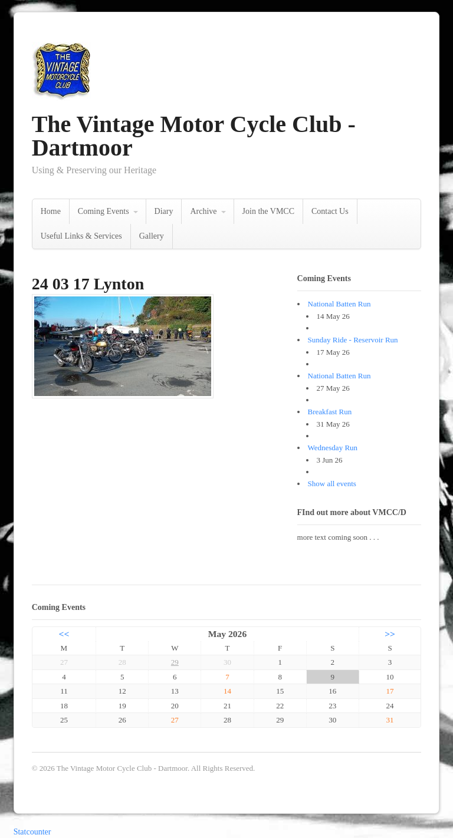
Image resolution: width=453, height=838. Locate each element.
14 (227, 691)
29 (175, 662)
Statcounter (32, 831)
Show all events (332, 483)
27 (175, 719)
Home (51, 211)
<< (64, 634)
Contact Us (330, 211)
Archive (203, 211)
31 (390, 719)
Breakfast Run (330, 411)
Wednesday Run (333, 447)
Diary (164, 211)
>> (390, 634)
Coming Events (103, 211)
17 (390, 691)
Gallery (151, 236)
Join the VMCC (268, 211)
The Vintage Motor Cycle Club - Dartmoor (194, 136)
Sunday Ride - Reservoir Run (353, 339)
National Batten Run (339, 303)
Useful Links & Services (81, 236)
